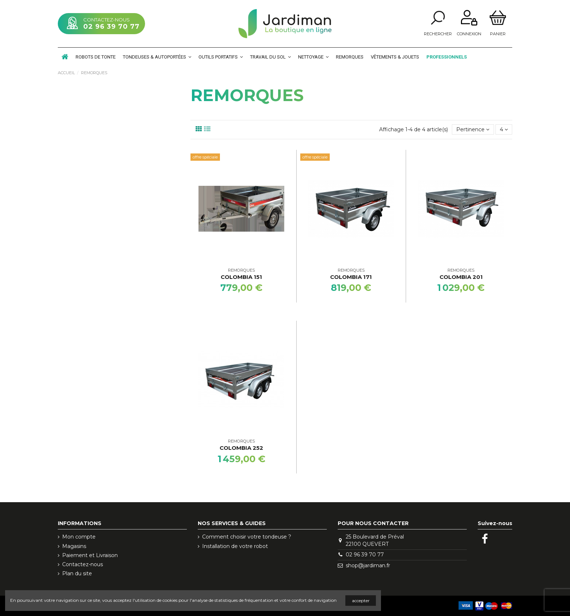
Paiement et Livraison (90, 555)
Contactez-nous (82, 564)
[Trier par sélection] (473, 129)
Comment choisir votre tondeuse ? (246, 536)
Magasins (74, 546)
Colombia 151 (241, 276)
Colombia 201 (461, 276)
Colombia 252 (241, 447)
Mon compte (79, 536)
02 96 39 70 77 (111, 27)
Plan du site (77, 573)
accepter (361, 600)
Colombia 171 (351, 276)
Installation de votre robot (235, 546)
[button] (157, 57)
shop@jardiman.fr (368, 565)
